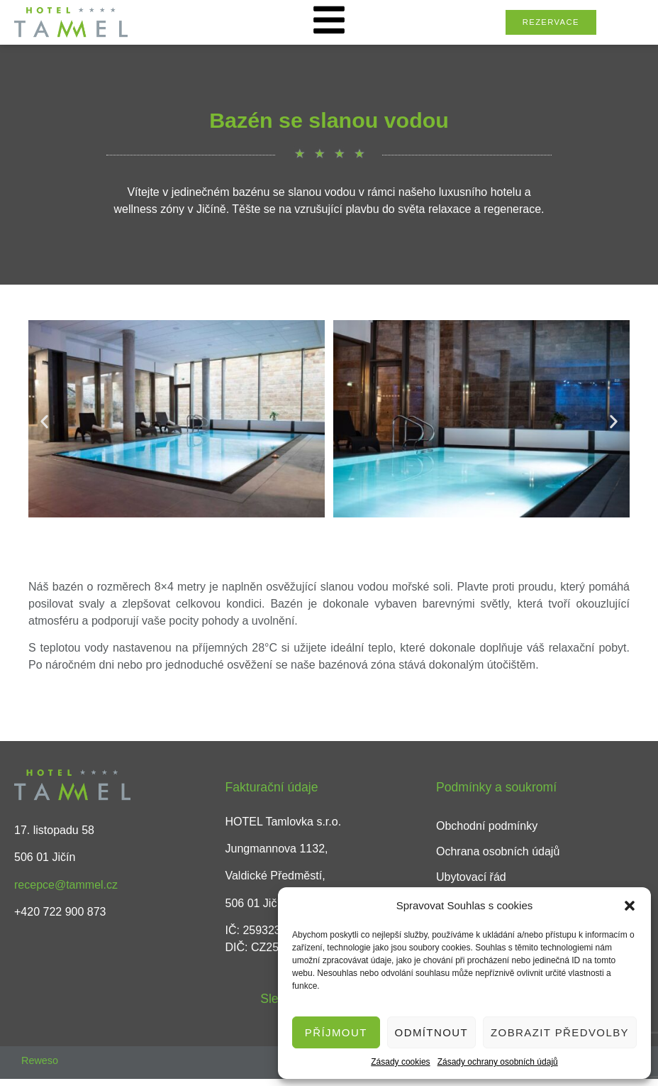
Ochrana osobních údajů (497, 851)
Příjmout (336, 1032)
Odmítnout (431, 1032)
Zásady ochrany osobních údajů (497, 1062)
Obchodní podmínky (486, 826)
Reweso (39, 1060)
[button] (630, 906)
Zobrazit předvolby (560, 1032)
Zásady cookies (400, 1062)
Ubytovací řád (471, 877)
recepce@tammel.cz (66, 885)
